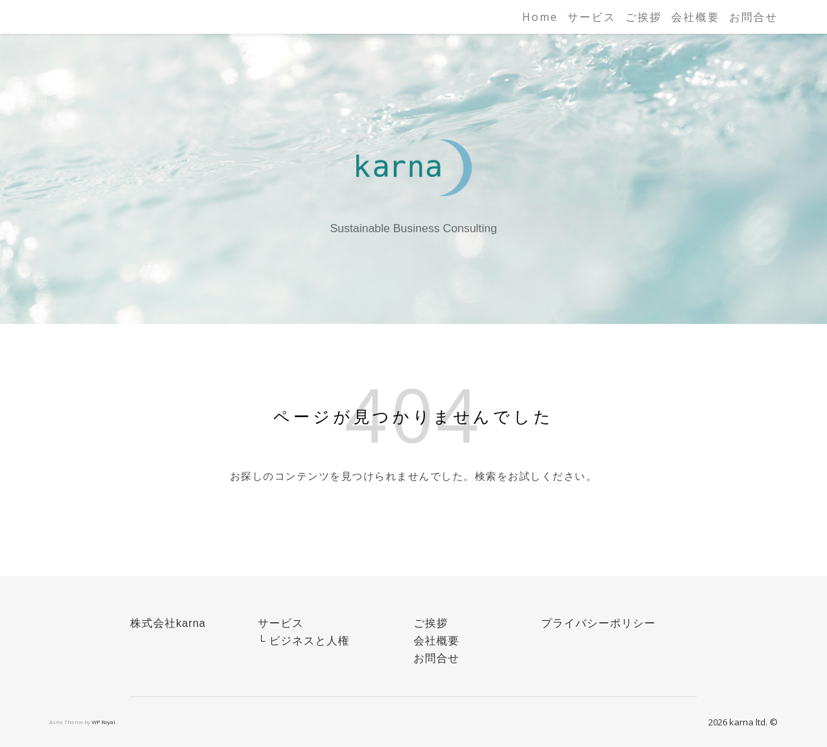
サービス (591, 16)
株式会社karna (168, 623)
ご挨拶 (643, 16)
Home (540, 16)
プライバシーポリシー (598, 623)
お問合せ (753, 16)
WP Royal (103, 721)
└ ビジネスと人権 (303, 640)
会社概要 (695, 16)
